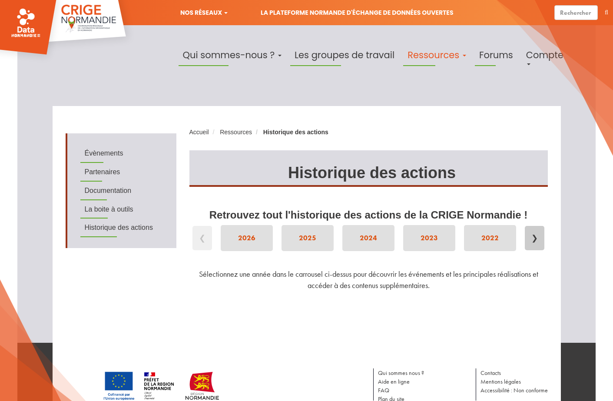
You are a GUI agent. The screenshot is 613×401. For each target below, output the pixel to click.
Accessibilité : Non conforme (514, 390)
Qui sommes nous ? (401, 373)
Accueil (199, 132)
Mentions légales (500, 381)
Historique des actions (119, 227)
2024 (368, 237)
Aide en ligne (394, 381)
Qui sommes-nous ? (232, 55)
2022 (490, 237)
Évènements (104, 153)
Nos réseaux (204, 12)
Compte (544, 57)
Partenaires (102, 172)
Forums (496, 55)
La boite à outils (109, 209)
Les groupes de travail (344, 55)
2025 (307, 237)
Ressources (437, 55)
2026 (246, 237)
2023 (429, 237)
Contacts (490, 373)
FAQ (383, 390)
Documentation (108, 190)
